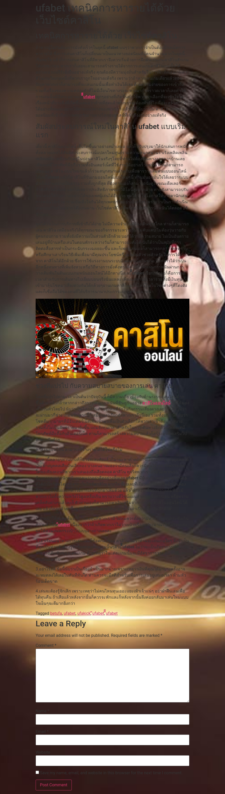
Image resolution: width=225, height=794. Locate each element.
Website (43, 752)
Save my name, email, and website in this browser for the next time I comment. (111, 773)
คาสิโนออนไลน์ (156, 402)
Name (42, 711)
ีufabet (64, 524)
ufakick (84, 613)
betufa (56, 613)
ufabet (70, 613)
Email (42, 732)
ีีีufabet (89, 96)
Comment (46, 646)
